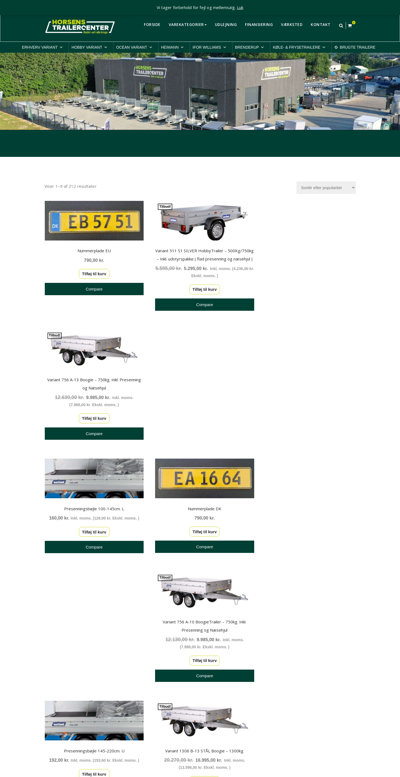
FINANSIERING (259, 24)
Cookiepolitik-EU (299, 679)
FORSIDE (152, 24)
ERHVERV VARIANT (42, 47)
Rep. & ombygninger (302, 715)
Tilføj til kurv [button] (92, 272)
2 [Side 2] (162, 600)
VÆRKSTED (292, 24)
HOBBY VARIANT (90, 47)
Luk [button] (240, 7)
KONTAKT (321, 24)
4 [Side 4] (187, 600)
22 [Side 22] (212, 600)
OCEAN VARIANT (134, 47)
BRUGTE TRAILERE (357, 47)
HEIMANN (172, 47)
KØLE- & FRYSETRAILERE (299, 47)
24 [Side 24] (238, 600)
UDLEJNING (226, 24)
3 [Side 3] (175, 600)
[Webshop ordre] (326, 187)
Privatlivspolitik (297, 672)
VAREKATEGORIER (188, 24)
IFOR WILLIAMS (209, 47)
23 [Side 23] (225, 600)
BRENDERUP (250, 47)
